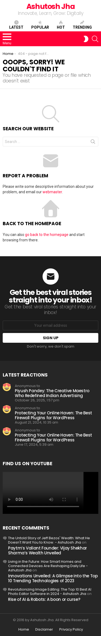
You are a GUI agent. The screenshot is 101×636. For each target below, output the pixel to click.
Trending (82, 24)
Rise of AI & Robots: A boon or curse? (44, 599)
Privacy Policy (71, 629)
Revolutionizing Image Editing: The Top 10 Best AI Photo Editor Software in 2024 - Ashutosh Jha (49, 591)
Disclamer (44, 629)
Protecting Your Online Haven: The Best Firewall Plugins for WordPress (53, 415)
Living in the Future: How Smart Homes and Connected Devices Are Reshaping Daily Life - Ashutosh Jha (48, 566)
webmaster (52, 192)
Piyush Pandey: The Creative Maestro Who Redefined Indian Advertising (52, 393)
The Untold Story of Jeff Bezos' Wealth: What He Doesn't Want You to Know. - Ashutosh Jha (49, 540)
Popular (40, 24)
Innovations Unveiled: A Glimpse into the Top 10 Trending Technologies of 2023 (53, 578)
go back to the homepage (46, 234)
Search (93, 143)
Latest (16, 24)
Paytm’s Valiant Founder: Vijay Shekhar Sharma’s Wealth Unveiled (47, 550)
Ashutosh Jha (50, 6)
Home (23, 629)
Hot (61, 24)
